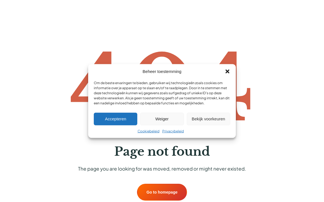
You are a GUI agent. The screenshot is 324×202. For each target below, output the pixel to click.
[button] (227, 71)
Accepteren (115, 118)
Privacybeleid (173, 131)
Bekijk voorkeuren (208, 118)
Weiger (161, 118)
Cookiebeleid (148, 131)
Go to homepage (162, 192)
